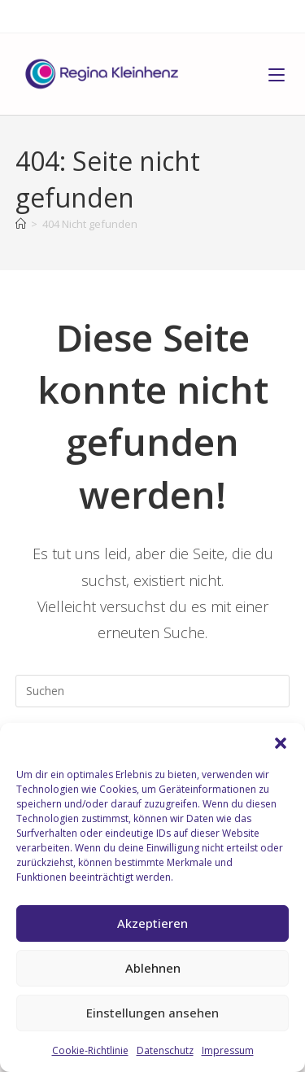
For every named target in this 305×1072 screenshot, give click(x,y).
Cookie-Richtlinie (90, 1050)
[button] (280, 743)
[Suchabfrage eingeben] (152, 691)
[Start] (20, 224)
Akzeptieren (152, 923)
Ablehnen (153, 968)
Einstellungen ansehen (152, 1012)
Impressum (228, 1050)
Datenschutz (165, 1050)
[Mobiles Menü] (276, 74)
